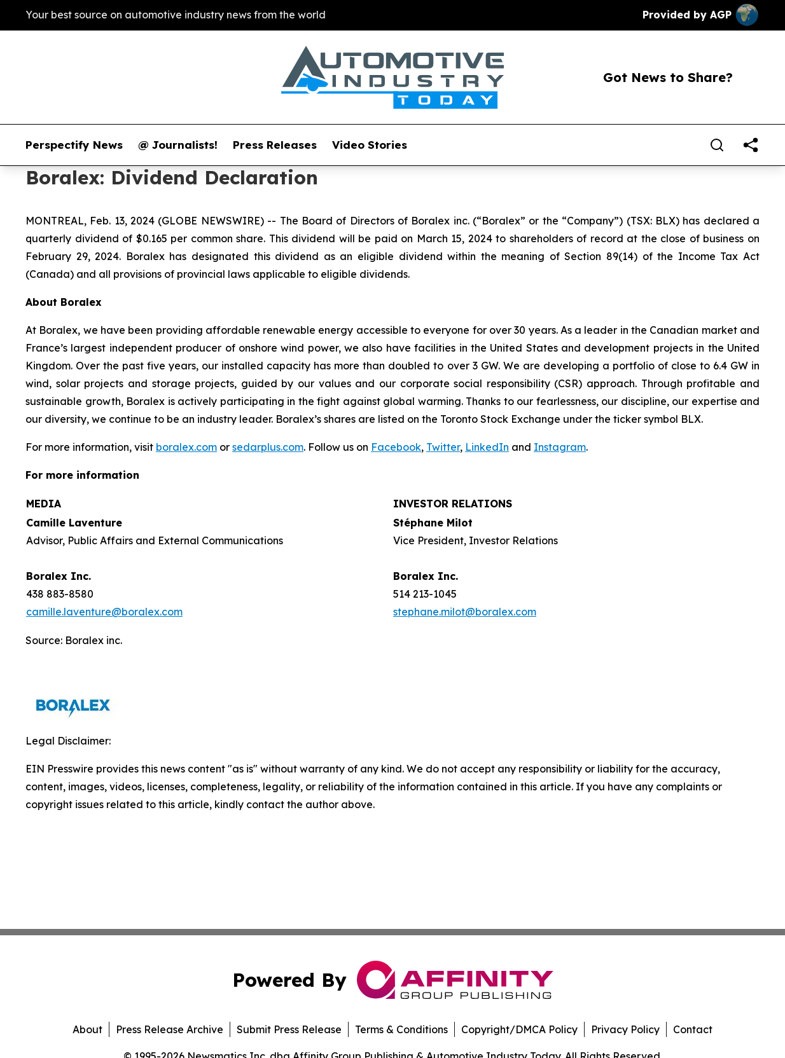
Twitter (443, 447)
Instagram (560, 447)
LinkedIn (487, 447)
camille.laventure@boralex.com (104, 611)
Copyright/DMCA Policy (519, 1029)
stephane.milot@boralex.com (464, 611)
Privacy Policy (625, 1029)
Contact (692, 1029)
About (87, 1029)
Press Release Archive (169, 1029)
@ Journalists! (178, 145)
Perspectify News (74, 145)
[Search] (717, 145)
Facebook (396, 447)
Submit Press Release (289, 1029)
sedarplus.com (267, 447)
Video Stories (369, 145)
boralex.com (186, 447)
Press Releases (275, 145)
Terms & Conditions (401, 1029)
